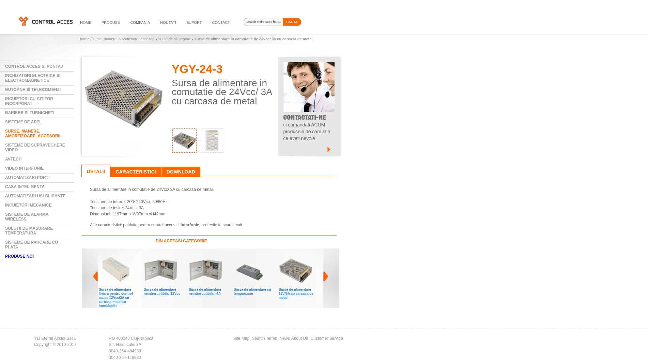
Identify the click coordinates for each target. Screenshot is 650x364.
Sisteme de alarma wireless (27, 217)
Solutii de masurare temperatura (29, 231)
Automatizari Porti (27, 177)
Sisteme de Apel (23, 122)
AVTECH (13, 159)
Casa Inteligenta (25, 186)
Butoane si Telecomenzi (33, 89)
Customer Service (326, 338)
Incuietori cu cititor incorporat (29, 101)
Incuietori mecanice (28, 205)
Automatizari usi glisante (35, 196)
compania (140, 22)
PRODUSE (111, 22)
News (285, 338)
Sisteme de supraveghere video (35, 147)
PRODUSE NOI (19, 256)
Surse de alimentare (174, 39)
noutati (168, 22)
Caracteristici (135, 172)
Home (85, 39)
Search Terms (264, 338)
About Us (299, 338)
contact (221, 22)
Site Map (241, 338)
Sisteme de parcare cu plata (31, 244)
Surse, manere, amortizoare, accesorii (124, 39)
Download (181, 172)
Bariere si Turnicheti (30, 112)
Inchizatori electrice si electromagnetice (32, 78)
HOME (85, 22)
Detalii (96, 171)
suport (194, 22)
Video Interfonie (24, 168)
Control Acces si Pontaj (34, 66)
